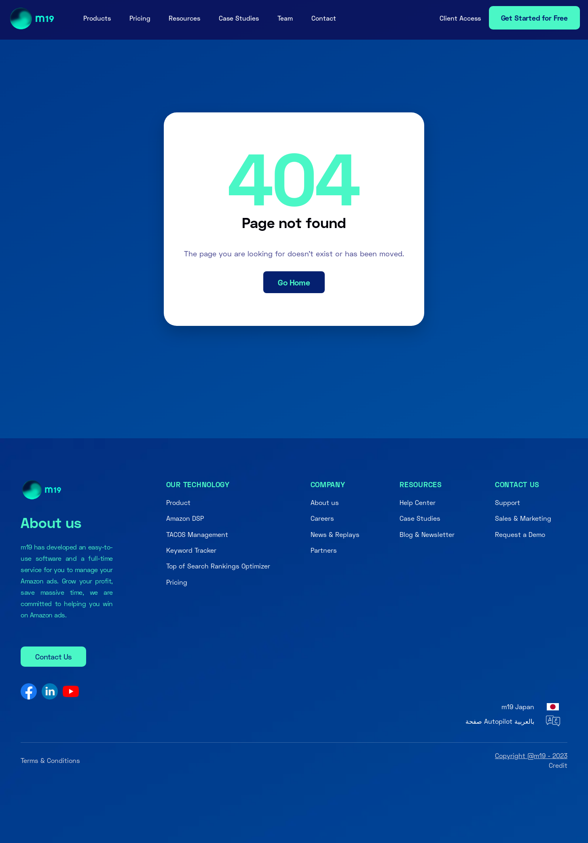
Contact (323, 18)
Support (507, 502)
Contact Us (53, 656)
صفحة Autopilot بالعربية (499, 721)
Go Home (294, 282)
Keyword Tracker (191, 550)
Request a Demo (520, 534)
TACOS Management (197, 534)
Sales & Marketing (523, 518)
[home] (29, 18)
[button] (97, 18)
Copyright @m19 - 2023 (531, 755)
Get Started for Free (534, 17)
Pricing (139, 18)
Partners (324, 550)
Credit (558, 765)
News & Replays (335, 534)
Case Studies (239, 18)
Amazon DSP (185, 518)
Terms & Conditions (50, 760)
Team (285, 18)
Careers (322, 518)
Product (178, 502)
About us (325, 502)
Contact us (517, 484)
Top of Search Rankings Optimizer (218, 566)
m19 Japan (517, 706)
